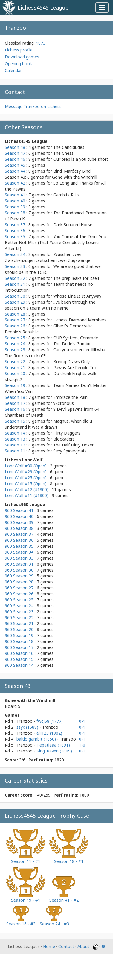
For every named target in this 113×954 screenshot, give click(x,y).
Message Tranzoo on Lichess (33, 106)
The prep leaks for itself (76, 278)
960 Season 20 (19, 629)
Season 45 (15, 165)
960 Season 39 (19, 522)
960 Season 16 (19, 653)
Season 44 (15, 171)
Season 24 (15, 343)
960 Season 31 (19, 564)
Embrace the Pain (70, 397)
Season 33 (15, 266)
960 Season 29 (19, 576)
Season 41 (15, 195)
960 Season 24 (19, 605)
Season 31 (15, 284)
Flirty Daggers (66, 433)
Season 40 (15, 201)
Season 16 (15, 409)
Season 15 (15, 421)
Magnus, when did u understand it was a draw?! (48, 424)
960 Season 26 (19, 594)
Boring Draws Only (71, 361)
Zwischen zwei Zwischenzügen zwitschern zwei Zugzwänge (47, 257)
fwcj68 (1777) (49, 721)
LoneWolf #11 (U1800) (26, 495)
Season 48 (15, 147)
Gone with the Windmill (74, 177)
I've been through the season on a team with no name (50, 305)
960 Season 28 (19, 582)
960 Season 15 (19, 659)
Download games (22, 57)
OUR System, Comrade (75, 338)
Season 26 (15, 326)
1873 (40, 43)
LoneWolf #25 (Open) (26, 477)
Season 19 (15, 385)
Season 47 (15, 153)
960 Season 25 (19, 599)
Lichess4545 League (43, 7)
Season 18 (15, 397)
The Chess (63, 153)
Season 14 (15, 433)
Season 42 (15, 183)
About (83, 946)
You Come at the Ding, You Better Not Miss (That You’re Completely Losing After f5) (55, 242)
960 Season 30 (19, 570)
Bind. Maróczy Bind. (72, 171)
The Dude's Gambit (72, 343)
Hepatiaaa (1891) (53, 745)
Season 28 (15, 314)
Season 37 (15, 224)
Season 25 (15, 338)
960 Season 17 (19, 647)
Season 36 (15, 230)
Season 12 (15, 445)
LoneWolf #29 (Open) (26, 471)
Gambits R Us (66, 195)
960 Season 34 (19, 552)
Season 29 (15, 302)
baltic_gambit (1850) (36, 739)
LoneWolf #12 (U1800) (26, 489)
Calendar (13, 70)
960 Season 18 (19, 641)
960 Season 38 (19, 528)
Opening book (18, 63)
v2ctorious (63, 403)
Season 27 (15, 320)
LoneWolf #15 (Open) (26, 483)
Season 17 (15, 403)
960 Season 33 (19, 558)
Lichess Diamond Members (79, 320)
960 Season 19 (19, 635)
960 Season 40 (19, 516)
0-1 (82, 721)
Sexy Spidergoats (70, 451)
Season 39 (15, 207)
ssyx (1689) (27, 727)
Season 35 (15, 236)
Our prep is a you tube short (80, 159)
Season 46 (15, 159)
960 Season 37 (19, 534)
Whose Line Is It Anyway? (78, 296)
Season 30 (15, 296)
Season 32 (15, 278)
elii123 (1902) (49, 733)
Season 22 (15, 361)
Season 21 (15, 367)
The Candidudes (68, 147)
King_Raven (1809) (54, 751)
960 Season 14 (19, 665)
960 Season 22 (19, 617)
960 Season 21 (19, 623)
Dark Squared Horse (72, 224)
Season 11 (15, 451)
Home (49, 946)
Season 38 (15, 213)
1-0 (82, 745)
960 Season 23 (19, 611)
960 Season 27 (19, 588)
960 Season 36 (19, 540)
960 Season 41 (19, 510)
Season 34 (15, 254)
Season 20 (15, 373)
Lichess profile (19, 50)
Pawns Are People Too (75, 367)
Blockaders (64, 439)
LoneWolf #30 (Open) (26, 466)
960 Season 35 (19, 546)
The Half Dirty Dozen (73, 445)
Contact (66, 946)
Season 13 (15, 439)
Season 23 (15, 349)
